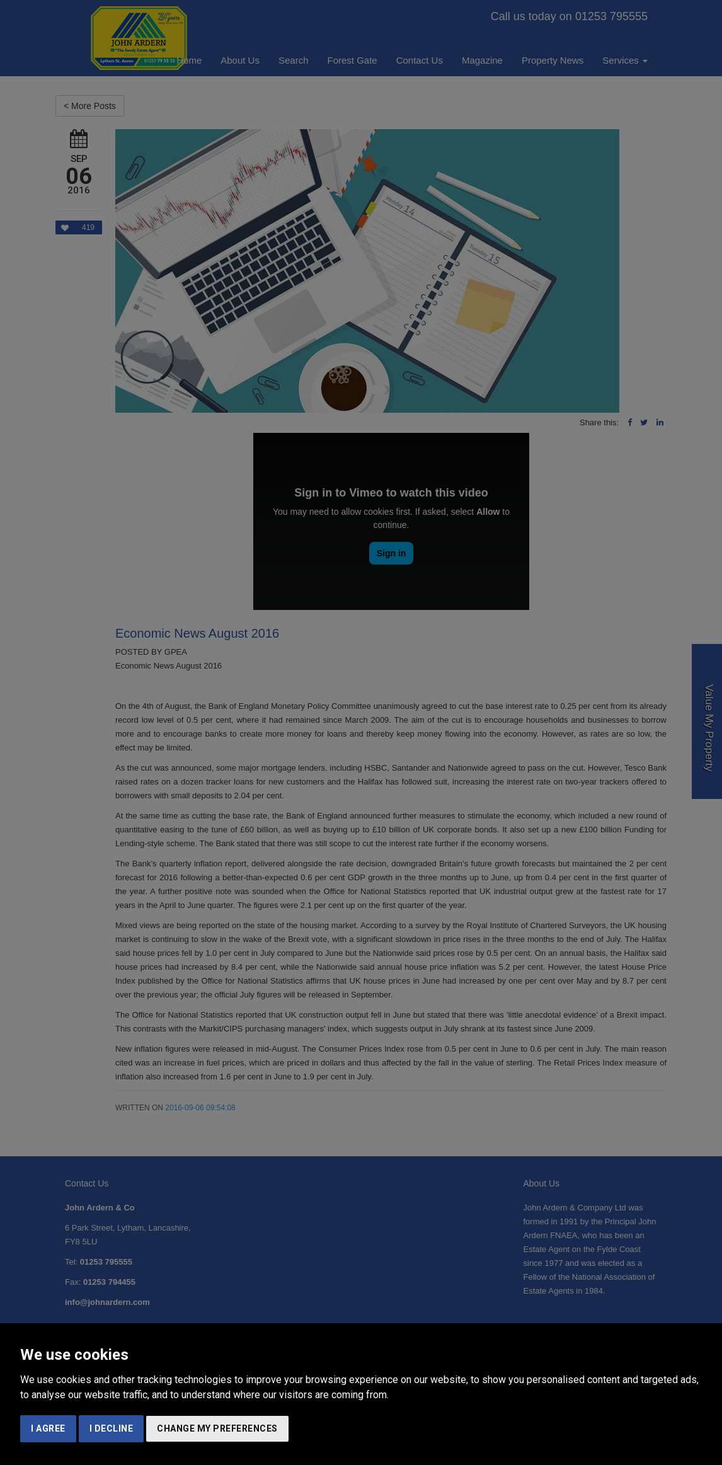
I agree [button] (48, 1428)
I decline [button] (111, 1428)
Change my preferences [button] (217, 1428)
